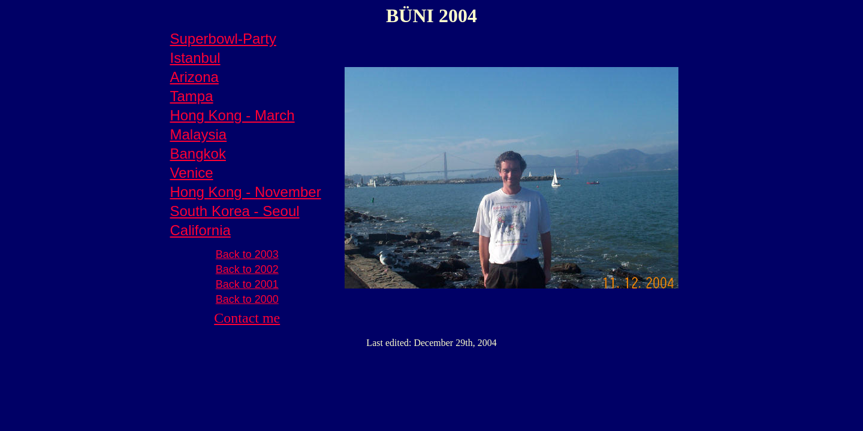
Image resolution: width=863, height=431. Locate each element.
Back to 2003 (247, 254)
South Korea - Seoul (235, 211)
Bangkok (198, 153)
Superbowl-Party (223, 39)
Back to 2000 (247, 299)
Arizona (194, 77)
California (200, 230)
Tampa (191, 96)
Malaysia (198, 134)
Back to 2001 (247, 284)
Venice (191, 173)
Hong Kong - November (245, 192)
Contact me (247, 318)
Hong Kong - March (232, 115)
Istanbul (195, 58)
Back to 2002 (247, 269)
